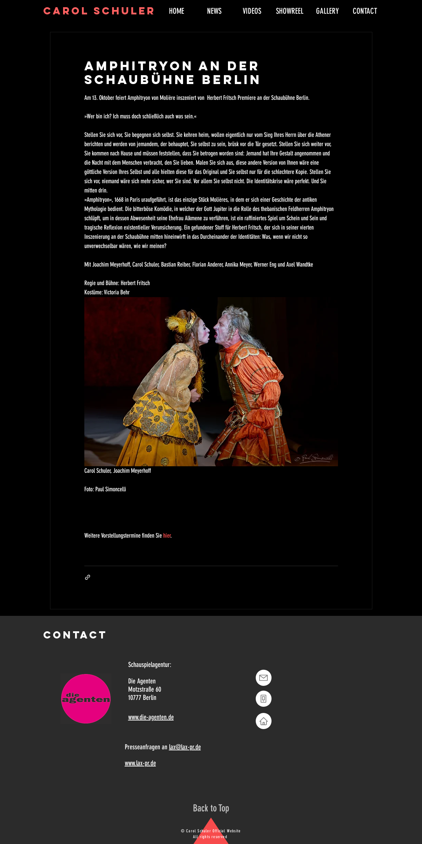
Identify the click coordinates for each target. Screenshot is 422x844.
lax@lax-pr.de (185, 747)
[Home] (264, 721)
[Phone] (264, 699)
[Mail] (264, 678)
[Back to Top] (211, 808)
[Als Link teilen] (87, 577)
